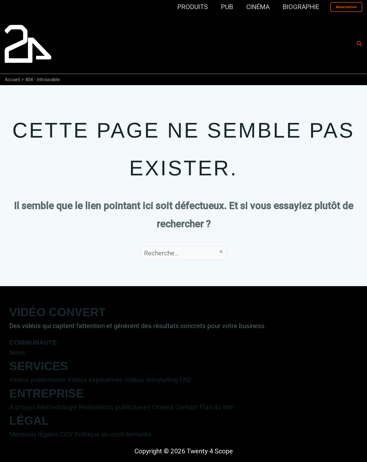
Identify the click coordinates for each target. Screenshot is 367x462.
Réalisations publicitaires (114, 407)
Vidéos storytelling (151, 380)
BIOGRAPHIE (301, 7)
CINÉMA (258, 7)
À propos (22, 407)
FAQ (185, 380)
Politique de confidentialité (113, 434)
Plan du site (216, 407)
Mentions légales (33, 434)
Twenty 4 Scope (154, 38)
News (17, 352)
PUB (227, 7)
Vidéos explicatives (95, 380)
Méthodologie (57, 407)
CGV (66, 434)
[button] (346, 7)
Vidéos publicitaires (37, 380)
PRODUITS (192, 7)
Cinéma (162, 407)
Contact (186, 407)
